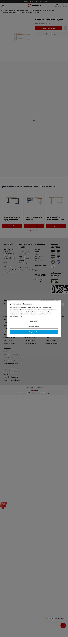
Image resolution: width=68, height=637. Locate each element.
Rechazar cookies (34, 326)
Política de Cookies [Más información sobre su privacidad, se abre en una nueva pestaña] (19, 316)
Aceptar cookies (34, 332)
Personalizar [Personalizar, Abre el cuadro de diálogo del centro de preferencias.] (34, 321)
